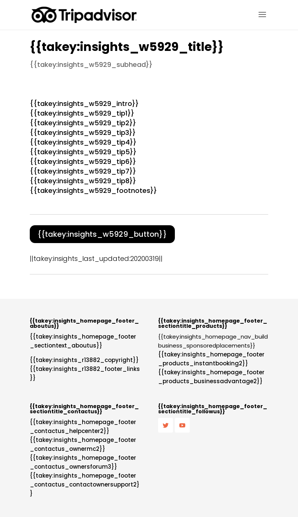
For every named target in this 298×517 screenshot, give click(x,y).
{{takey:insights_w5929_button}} (102, 234)
